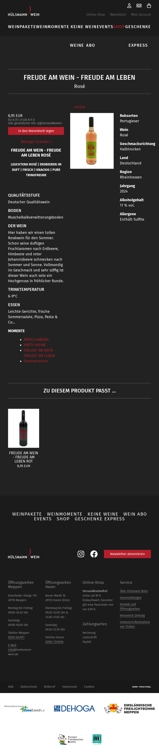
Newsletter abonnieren (127, 554)
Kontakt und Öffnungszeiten (130, 607)
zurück (79, 107)
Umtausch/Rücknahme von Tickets (135, 624)
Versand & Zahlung (132, 615)
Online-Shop (95, 15)
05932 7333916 (54, 642)
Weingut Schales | (36, 141)
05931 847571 (16, 637)
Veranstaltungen (131, 597)
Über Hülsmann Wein (134, 591)
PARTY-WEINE (35, 345)
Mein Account (141, 15)
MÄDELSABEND (36, 339)
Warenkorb (118, 15)
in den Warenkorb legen (36, 131)
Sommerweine (36, 361)
